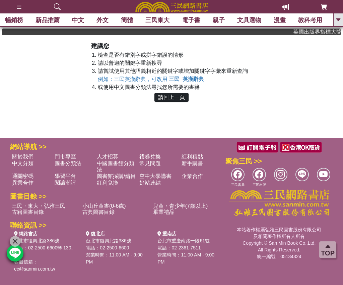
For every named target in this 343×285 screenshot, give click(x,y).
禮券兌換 (150, 156)
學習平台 (65, 176)
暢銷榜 (14, 20)
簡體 (127, 20)
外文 (102, 20)
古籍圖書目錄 (28, 212)
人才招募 (107, 156)
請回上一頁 (171, 97)
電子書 (191, 20)
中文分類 (22, 163)
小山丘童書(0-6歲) (104, 206)
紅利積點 (192, 156)
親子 (219, 20)
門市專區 (65, 156)
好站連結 (150, 183)
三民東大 (157, 20)
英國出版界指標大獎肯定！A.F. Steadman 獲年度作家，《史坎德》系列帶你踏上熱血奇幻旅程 (320, 32)
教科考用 (310, 20)
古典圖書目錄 (98, 212)
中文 (78, 20)
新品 (48, 20)
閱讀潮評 (65, 183)
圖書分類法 (68, 163)
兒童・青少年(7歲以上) (180, 206)
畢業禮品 (164, 212)
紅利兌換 (107, 183)
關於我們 (22, 156)
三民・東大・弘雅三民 (38, 206)
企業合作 (192, 176)
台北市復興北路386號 (36, 240)
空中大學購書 (155, 176)
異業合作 (22, 183)
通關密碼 (22, 176)
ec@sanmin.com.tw (34, 269)
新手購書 (192, 163)
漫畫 (280, 20)
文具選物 (249, 20)
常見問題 (150, 163)
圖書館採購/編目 (116, 176)
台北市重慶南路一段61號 (183, 240)
